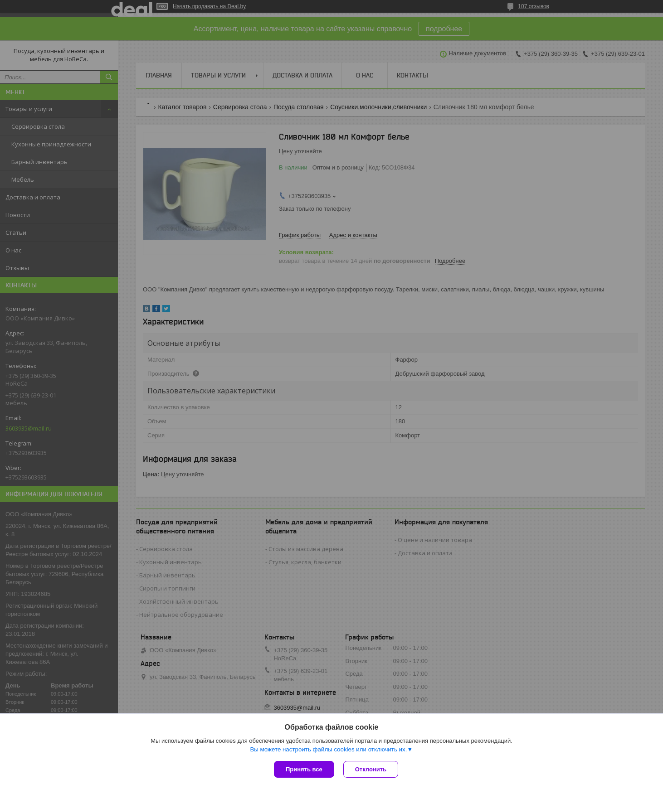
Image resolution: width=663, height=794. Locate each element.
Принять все (304, 769)
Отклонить (370, 769)
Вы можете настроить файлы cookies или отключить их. (328, 749)
